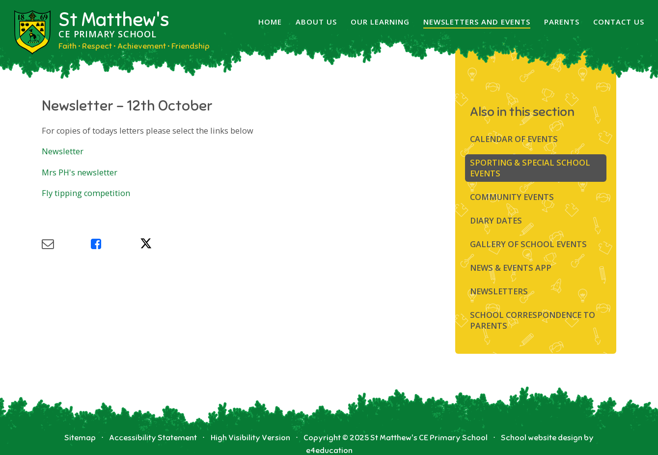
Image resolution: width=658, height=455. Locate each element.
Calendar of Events (514, 139)
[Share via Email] (66, 244)
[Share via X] (164, 244)
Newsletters (499, 291)
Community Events (512, 197)
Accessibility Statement (153, 437)
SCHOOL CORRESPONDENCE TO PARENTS (532, 320)
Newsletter (63, 151)
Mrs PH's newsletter (79, 172)
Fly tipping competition (86, 193)
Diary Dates (496, 220)
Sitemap (80, 437)
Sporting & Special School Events (530, 168)
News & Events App (510, 267)
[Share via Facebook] (115, 244)
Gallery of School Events (528, 244)
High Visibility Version (250, 437)
